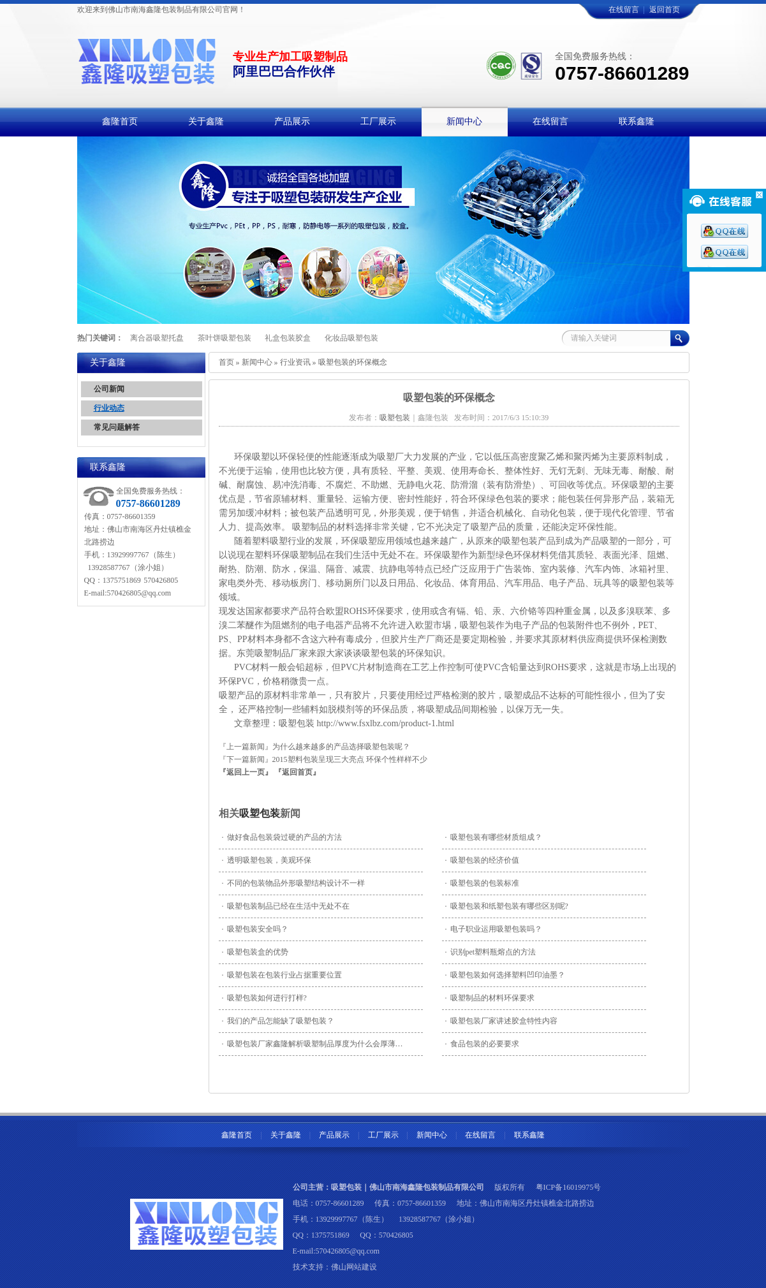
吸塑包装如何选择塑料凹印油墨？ (505, 974)
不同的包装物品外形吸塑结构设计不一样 (293, 883)
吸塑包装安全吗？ (255, 929)
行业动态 (109, 408)
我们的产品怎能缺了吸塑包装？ (278, 1020)
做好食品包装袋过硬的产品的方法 (282, 837)
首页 (226, 362)
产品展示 (334, 1135)
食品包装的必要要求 (482, 1043)
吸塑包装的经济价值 (482, 860)
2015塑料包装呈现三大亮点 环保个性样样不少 (349, 759)
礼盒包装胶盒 (288, 337)
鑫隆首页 (236, 1135)
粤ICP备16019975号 (568, 1187)
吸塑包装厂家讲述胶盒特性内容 (501, 1020)
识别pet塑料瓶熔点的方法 (490, 952)
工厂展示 (383, 1135)
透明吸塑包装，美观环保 (266, 860)
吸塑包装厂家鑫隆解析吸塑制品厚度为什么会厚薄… (312, 1043)
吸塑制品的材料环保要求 (489, 997)
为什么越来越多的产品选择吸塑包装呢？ (341, 746)
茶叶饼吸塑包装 (224, 337)
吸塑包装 (259, 813)
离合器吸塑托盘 (157, 337)
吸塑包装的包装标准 (482, 883)
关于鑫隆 (285, 1135)
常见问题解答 (117, 427)
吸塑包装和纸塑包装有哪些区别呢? (506, 906)
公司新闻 (109, 388)
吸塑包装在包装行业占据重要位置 (282, 974)
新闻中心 (257, 362)
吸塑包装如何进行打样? (264, 997)
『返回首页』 (297, 772)
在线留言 (623, 9)
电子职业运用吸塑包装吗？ (493, 929)
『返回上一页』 (245, 772)
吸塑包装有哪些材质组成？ (493, 837)
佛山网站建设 (354, 1266)
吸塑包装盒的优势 (255, 952)
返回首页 (664, 9)
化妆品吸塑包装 (351, 337)
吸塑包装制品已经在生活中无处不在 (286, 906)
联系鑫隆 (529, 1135)
